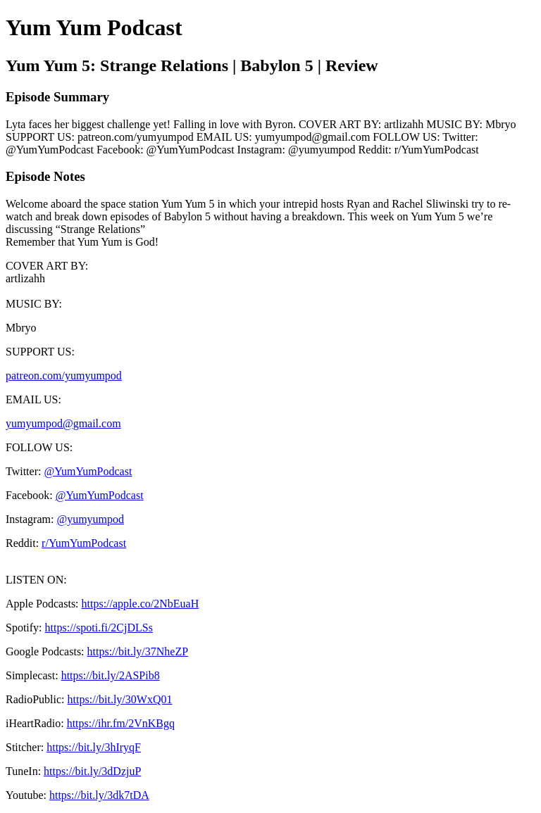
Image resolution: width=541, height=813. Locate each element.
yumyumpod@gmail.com (63, 423)
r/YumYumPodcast (84, 543)
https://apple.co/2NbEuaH (140, 604)
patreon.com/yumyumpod (64, 376)
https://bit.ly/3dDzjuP (92, 771)
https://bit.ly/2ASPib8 (110, 675)
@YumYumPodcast (88, 471)
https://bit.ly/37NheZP (138, 651)
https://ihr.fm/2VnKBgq (121, 723)
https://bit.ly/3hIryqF (93, 747)
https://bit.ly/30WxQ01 (120, 699)
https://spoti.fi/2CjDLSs (99, 628)
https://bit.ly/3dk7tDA (99, 795)
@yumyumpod (90, 519)
